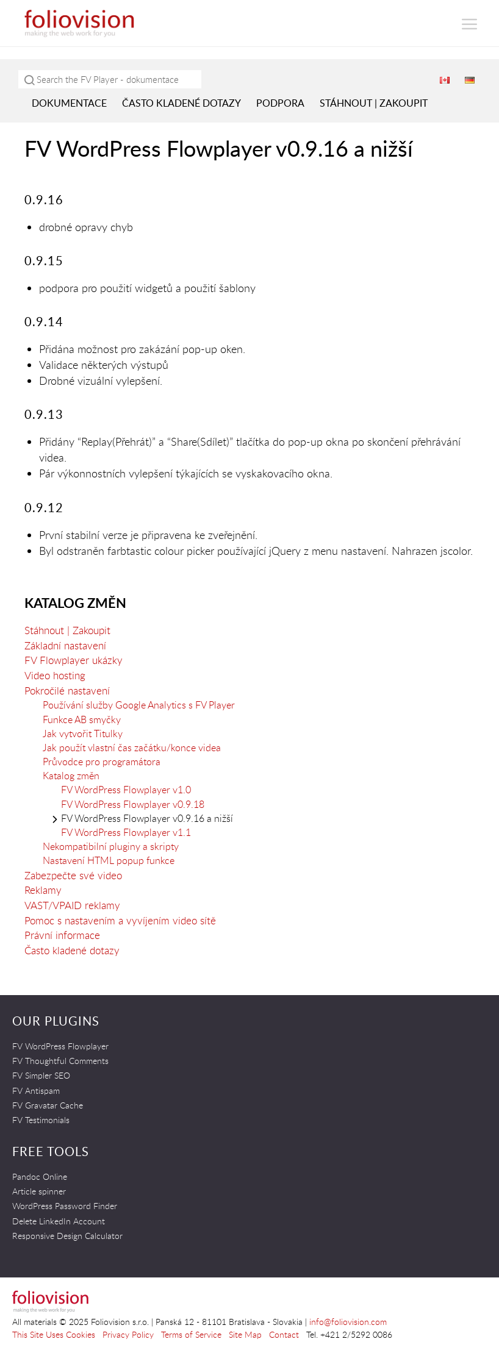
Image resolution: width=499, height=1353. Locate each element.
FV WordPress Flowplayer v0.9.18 (132, 804)
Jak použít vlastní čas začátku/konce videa (132, 747)
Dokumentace (69, 103)
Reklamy (43, 890)
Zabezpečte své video (73, 875)
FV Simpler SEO (41, 1075)
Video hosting (54, 675)
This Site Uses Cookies (53, 1334)
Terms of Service (191, 1334)
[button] (470, 24)
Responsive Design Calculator (67, 1235)
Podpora (280, 103)
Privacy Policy (128, 1334)
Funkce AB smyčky (82, 719)
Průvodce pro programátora (101, 761)
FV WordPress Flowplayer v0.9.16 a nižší (147, 818)
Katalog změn (75, 602)
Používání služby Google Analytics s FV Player (139, 705)
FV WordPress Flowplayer (60, 1046)
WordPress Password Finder (64, 1206)
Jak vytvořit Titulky (83, 733)
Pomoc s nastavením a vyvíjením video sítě (120, 920)
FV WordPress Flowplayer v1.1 (126, 832)
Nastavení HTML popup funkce (108, 860)
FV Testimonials (41, 1120)
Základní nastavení (65, 645)
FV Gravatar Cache (47, 1105)
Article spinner (39, 1191)
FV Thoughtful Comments (60, 1060)
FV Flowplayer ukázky (73, 660)
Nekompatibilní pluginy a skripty (111, 846)
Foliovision (79, 23)
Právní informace (62, 935)
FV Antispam (36, 1090)
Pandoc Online (39, 1176)
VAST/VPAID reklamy (72, 905)
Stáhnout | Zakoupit (374, 103)
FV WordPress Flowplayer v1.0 (126, 789)
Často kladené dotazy (181, 103)
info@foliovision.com (348, 1321)
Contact (284, 1334)
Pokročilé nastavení (67, 691)
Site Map (245, 1334)
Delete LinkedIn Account (58, 1221)
